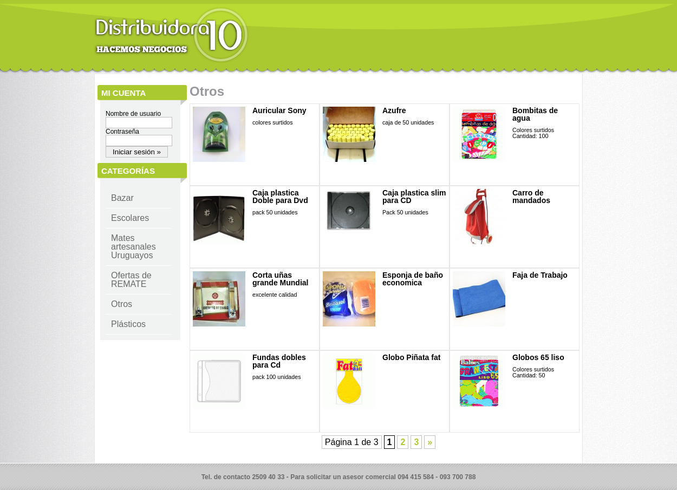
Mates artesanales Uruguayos (133, 246)
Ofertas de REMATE (131, 280)
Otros (121, 304)
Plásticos (128, 324)
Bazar (122, 197)
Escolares (130, 218)
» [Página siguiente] (429, 442)
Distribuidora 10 (171, 35)
